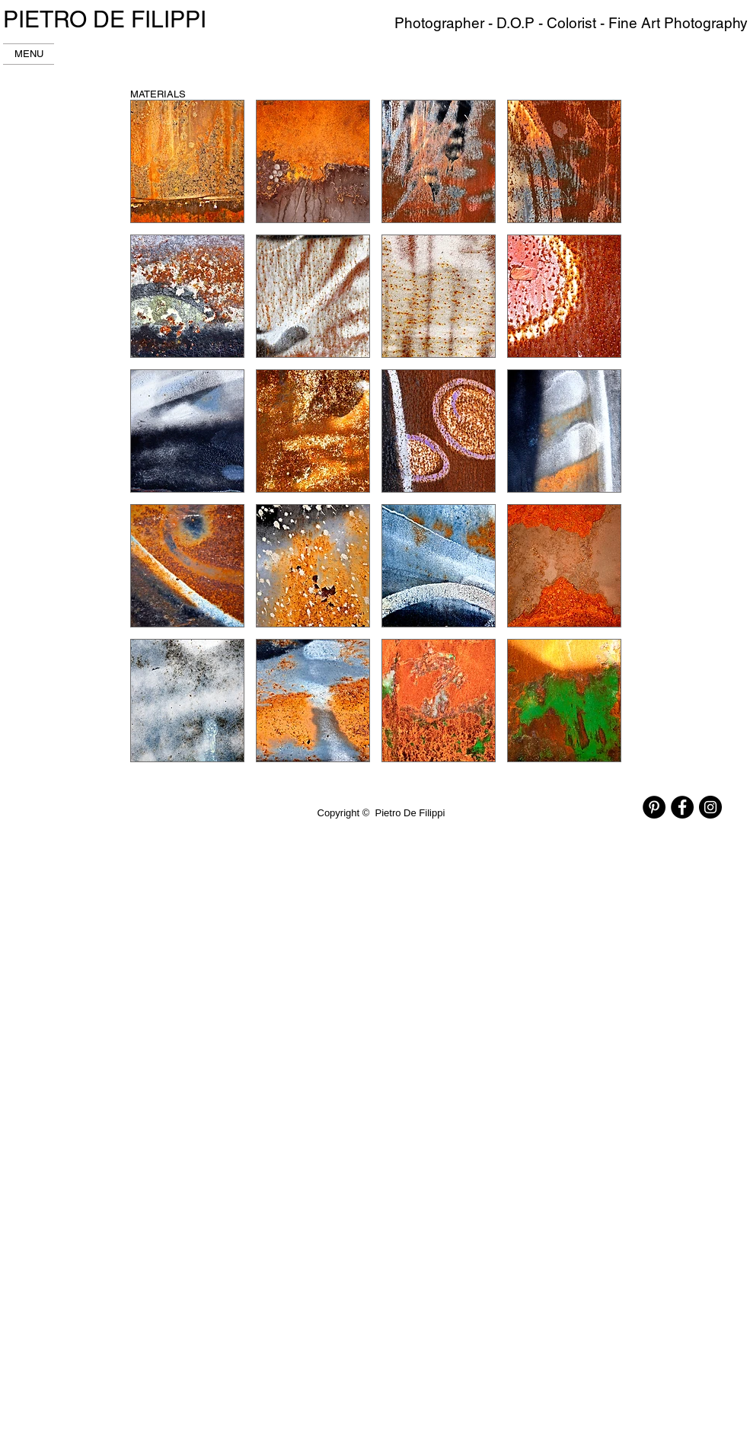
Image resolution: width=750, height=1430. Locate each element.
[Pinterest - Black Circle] (654, 807)
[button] (187, 161)
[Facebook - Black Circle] (682, 807)
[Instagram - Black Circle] (710, 807)
